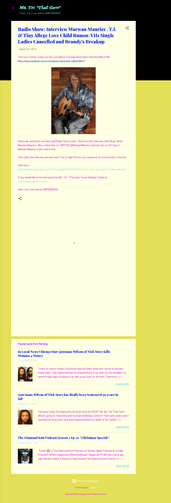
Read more (122, 384)
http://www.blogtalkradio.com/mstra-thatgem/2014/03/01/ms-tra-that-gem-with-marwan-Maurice (72, 169)
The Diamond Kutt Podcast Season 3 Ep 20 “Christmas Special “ (64, 438)
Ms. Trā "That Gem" (39, 8)
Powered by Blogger (85, 481)
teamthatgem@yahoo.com (32, 181)
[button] (127, 28)
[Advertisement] (149, 71)
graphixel (93, 488)
